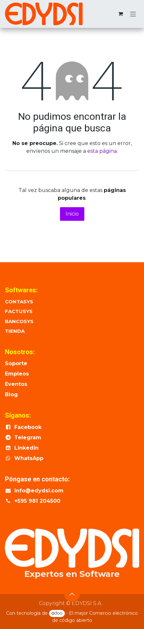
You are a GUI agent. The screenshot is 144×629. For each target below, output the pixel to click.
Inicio (72, 214)
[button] (72, 594)
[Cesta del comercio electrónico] (120, 14)
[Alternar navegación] (133, 13)
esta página (102, 151)
